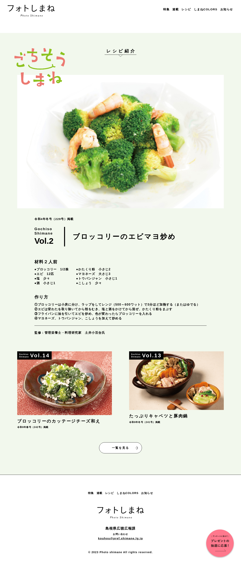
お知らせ (226, 9)
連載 (175, 9)
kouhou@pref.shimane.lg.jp (120, 538)
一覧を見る (125, 448)
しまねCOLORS (205, 9)
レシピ (186, 9)
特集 (166, 9)
